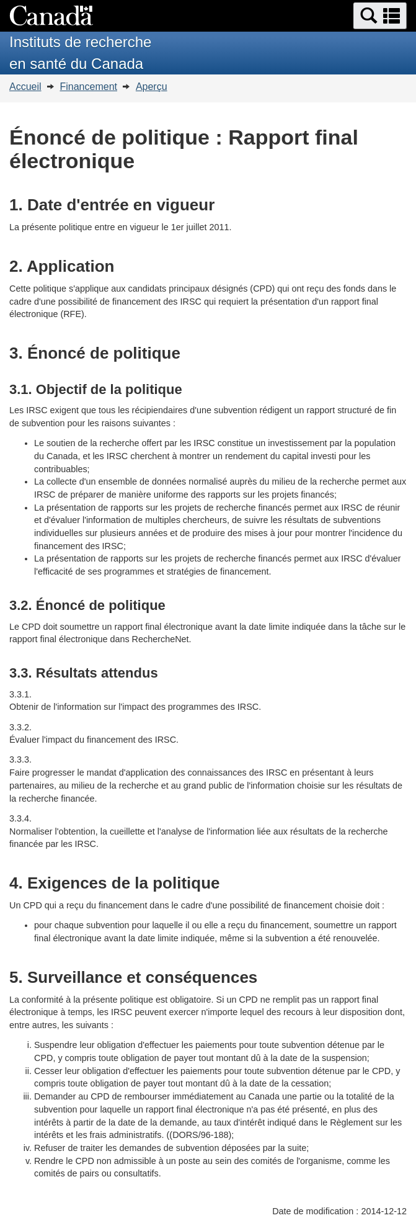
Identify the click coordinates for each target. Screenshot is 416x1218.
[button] (380, 15)
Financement (88, 86)
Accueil (25, 86)
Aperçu (151, 86)
